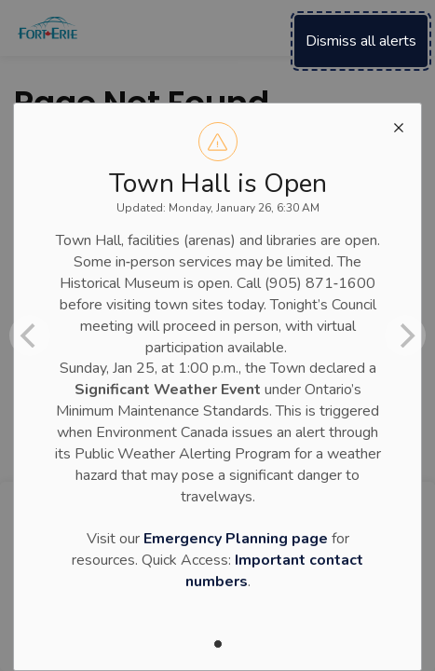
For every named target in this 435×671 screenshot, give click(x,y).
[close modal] (398, 125)
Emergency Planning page (235, 538)
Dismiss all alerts (361, 41)
